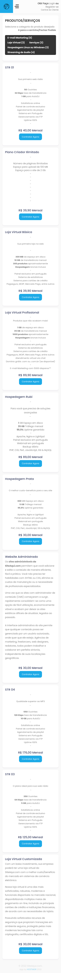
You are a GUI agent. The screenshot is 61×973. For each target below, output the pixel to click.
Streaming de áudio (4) (21, 52)
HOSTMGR (31, 969)
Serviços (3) (36, 42)
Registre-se (52, 6)
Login (52, 3)
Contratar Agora (30, 136)
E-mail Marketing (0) (19, 37)
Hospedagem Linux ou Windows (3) (28, 47)
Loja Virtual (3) (16, 42)
